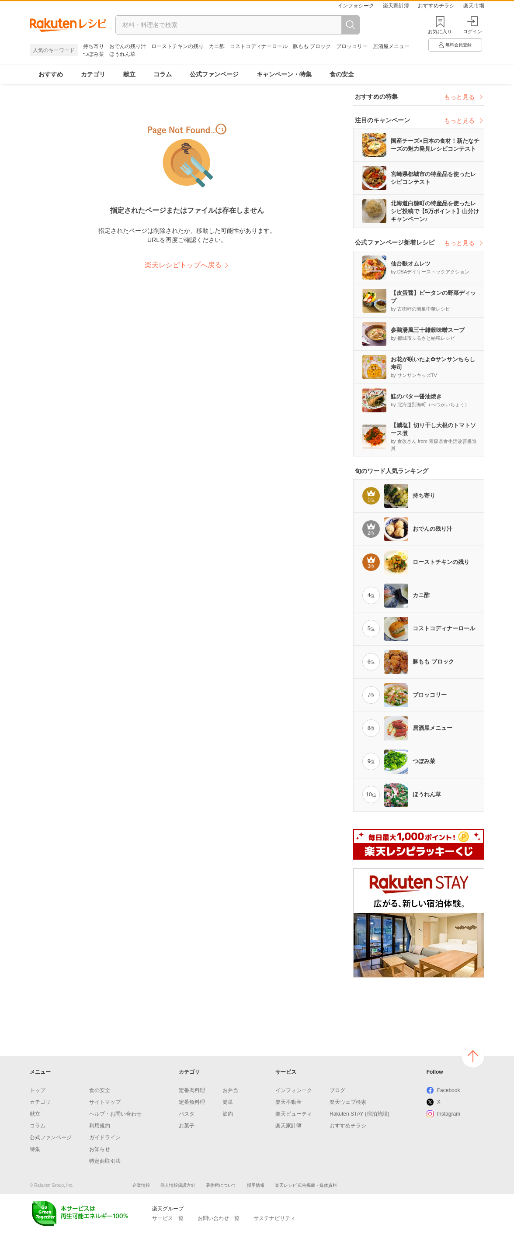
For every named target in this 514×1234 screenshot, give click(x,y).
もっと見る (464, 97)
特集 (35, 1149)
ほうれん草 (122, 54)
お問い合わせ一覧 (219, 1218)
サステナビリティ (274, 1218)
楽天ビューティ (293, 1114)
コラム (162, 74)
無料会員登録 (455, 44)
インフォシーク (355, 6)
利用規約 (99, 1126)
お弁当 (230, 1090)
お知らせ (99, 1149)
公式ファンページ (214, 74)
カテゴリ (93, 74)
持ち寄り (93, 46)
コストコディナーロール (259, 46)
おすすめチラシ (436, 6)
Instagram (448, 1114)
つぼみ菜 (93, 54)
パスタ (186, 1114)
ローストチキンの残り (177, 46)
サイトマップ (105, 1102)
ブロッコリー (352, 46)
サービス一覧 (168, 1218)
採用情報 (255, 1185)
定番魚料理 (192, 1102)
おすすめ (50, 74)
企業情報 (141, 1185)
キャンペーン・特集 (284, 74)
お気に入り (440, 31)
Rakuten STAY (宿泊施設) (359, 1114)
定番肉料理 (192, 1090)
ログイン (472, 25)
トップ (37, 1090)
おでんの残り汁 (127, 46)
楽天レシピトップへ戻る (183, 265)
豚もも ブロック (312, 46)
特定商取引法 (105, 1161)
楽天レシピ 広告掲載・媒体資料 (306, 1185)
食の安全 (342, 74)
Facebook (448, 1090)
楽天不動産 (288, 1102)
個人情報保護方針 (177, 1185)
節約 (227, 1114)
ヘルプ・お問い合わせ (115, 1114)
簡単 (227, 1102)
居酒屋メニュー (391, 46)
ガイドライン (105, 1137)
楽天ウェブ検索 (348, 1102)
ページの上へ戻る (473, 1056)
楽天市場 (473, 6)
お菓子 (186, 1126)
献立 (129, 74)
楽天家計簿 (396, 6)
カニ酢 (217, 46)
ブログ (337, 1090)
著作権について (221, 1185)
